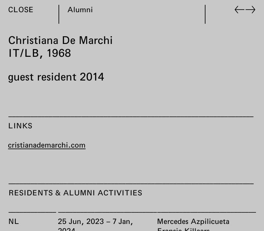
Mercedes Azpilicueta (193, 221)
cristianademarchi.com (47, 144)
